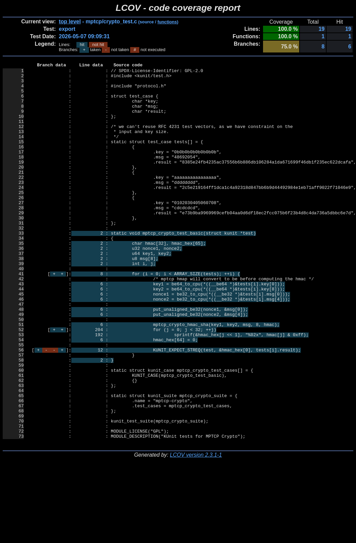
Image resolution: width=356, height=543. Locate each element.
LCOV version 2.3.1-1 (196, 531)
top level (70, 21)
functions (167, 21)
